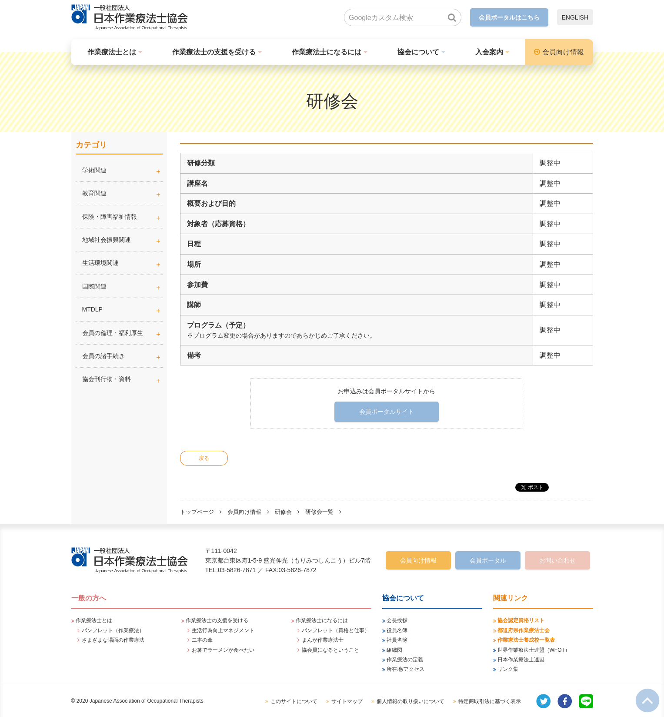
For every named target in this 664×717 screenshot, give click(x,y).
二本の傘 (202, 640)
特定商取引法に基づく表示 (489, 701)
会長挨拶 (397, 620)
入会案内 (489, 52)
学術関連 (122, 170)
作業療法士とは (111, 52)
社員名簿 (397, 640)
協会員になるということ (330, 650)
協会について (418, 52)
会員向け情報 (563, 52)
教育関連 (94, 193)
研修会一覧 (319, 512)
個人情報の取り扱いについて (410, 701)
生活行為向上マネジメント (223, 630)
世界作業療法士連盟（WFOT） (533, 650)
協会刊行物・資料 (106, 378)
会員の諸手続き (103, 355)
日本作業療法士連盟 (520, 660)
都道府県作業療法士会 (523, 630)
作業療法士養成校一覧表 (526, 640)
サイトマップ (347, 701)
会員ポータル (488, 560)
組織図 (394, 650)
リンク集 (507, 669)
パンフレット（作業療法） (113, 630)
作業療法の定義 (405, 660)
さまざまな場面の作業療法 (113, 640)
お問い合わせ (557, 560)
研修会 (283, 512)
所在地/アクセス (405, 669)
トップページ (197, 512)
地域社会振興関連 (106, 239)
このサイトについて (293, 701)
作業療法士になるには (326, 52)
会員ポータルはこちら (509, 17)
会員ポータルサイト (386, 411)
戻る (204, 458)
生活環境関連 (100, 262)
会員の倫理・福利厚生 (112, 332)
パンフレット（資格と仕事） (336, 630)
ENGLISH (575, 17)
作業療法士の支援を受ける (214, 52)
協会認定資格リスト (520, 620)
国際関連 (94, 286)
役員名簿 (397, 630)
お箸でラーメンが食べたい (223, 650)
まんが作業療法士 (323, 640)
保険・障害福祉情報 (109, 216)
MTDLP (122, 309)
